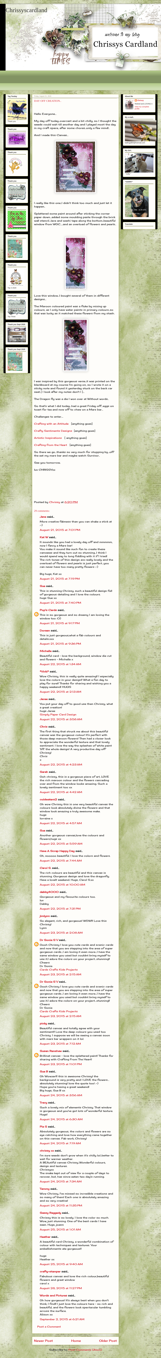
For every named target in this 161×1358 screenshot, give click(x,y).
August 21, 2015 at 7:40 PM (60, 602)
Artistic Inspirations (48, 437)
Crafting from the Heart (50, 445)
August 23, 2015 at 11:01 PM (61, 1064)
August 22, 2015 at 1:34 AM (60, 664)
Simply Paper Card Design (58, 714)
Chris (43, 726)
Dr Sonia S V (49, 940)
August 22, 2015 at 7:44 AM (61, 860)
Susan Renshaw (51, 1051)
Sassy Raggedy (50, 1212)
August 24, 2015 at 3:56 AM (61, 1095)
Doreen (45, 630)
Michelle (45, 651)
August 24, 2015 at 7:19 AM (60, 1143)
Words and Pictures (53, 1295)
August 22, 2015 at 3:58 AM (61, 719)
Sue (42, 586)
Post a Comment (49, 1326)
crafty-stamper (50, 1271)
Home (76, 1341)
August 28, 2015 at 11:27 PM (61, 1288)
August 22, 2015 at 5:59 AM (61, 843)
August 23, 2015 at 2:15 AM (60, 974)
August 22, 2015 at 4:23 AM (61, 764)
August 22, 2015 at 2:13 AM (60, 691)
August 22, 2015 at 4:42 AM (61, 792)
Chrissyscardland (26, 10)
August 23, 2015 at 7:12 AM (60, 1043)
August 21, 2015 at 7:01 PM (60, 529)
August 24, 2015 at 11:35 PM (61, 1205)
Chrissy (140, 100)
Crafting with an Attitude (51, 423)
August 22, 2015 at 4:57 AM (61, 823)
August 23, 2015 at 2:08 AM (61, 932)
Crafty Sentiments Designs (53, 430)
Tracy (43, 1102)
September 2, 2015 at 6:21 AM (62, 1319)
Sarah (44, 771)
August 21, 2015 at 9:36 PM (60, 643)
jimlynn (45, 916)
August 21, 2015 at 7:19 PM (60, 578)
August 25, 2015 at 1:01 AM (60, 1229)
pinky (43, 1023)
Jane (43, 516)
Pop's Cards (48, 610)
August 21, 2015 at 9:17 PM (60, 623)
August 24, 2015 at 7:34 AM (61, 1181)
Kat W (44, 537)
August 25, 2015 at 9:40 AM (61, 1264)
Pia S (43, 1126)
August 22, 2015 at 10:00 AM (62, 884)
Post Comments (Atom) (85, 1349)
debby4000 (49, 892)
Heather (45, 1236)
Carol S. (45, 868)
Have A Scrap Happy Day (57, 851)
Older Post (108, 1341)
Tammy (44, 1188)
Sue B (44, 1071)
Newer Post (43, 1341)
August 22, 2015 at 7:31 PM (60, 908)
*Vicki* (44, 671)
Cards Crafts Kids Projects (59, 969)
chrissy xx (47, 1150)
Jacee (44, 699)
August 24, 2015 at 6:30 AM (61, 1119)
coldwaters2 (48, 799)
